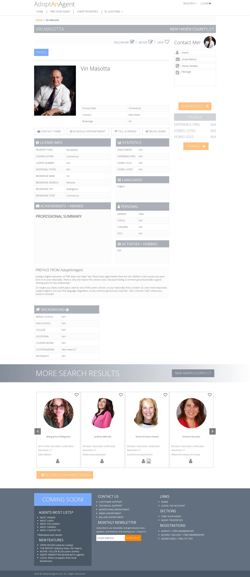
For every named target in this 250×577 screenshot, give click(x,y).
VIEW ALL (196, 146)
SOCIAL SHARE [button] (156, 131)
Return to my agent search (65, 475)
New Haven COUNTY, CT (193, 373)
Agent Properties (87, 11)
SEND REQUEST (195, 106)
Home (40, 11)
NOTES (146, 42)
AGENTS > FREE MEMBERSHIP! (177, 531)
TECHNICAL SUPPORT (110, 505)
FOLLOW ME (124, 42)
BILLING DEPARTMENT (111, 517)
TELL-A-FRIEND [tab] (125, 131)
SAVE (163, 42)
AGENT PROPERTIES (172, 520)
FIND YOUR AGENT (171, 516)
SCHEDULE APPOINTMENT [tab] (88, 131)
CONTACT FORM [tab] (49, 131)
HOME (164, 501)
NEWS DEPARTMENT (110, 513)
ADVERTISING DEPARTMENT (114, 509)
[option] (58, 430)
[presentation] (195, 93)
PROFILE (41, 52)
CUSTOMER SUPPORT (110, 501)
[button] (191, 3)
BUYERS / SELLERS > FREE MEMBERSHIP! (182, 534)
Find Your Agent (60, 11)
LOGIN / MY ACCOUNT (173, 505)
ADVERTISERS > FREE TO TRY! (177, 538)
